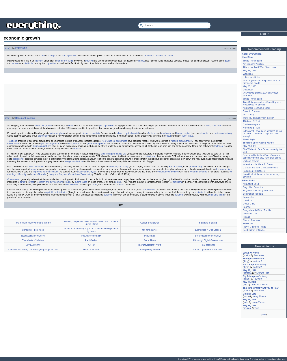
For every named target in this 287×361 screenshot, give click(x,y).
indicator (39, 60)
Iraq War (247, 207)
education (204, 133)
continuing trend (216, 194)
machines (166, 133)
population (51, 63)
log (245, 284)
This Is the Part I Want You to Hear (260, 67)
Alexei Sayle (249, 139)
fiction (246, 279)
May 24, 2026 (249, 146)
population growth (50, 143)
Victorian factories (198, 171)
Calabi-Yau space (251, 124)
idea (7, 48)
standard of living (64, 60)
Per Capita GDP (69, 55)
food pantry (248, 114)
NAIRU (91, 245)
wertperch (257, 261)
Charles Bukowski (251, 220)
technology (43, 136)
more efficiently (38, 174)
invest (31, 182)
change (51, 55)
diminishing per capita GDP (114, 153)
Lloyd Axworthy (33, 245)
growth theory (195, 166)
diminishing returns (42, 146)
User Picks (247, 57)
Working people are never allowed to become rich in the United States (91, 222)
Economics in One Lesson (208, 230)
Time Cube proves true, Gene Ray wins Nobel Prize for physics (262, 103)
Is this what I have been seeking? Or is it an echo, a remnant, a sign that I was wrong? (263, 133)
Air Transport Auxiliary (253, 64)
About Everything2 (252, 54)
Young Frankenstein (252, 60)
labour (120, 133)
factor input (187, 136)
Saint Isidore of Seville (254, 230)
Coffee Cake (249, 203)
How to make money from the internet (33, 223)
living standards (213, 125)
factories (152, 133)
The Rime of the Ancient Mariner (258, 143)
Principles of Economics (80, 174)
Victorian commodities (168, 171)
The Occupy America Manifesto (208, 249)
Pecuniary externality (91, 236)
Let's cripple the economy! (208, 236)
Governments (13, 179)
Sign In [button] (264, 33)
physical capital (131, 133)
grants (118, 182)
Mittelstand (149, 236)
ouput (168, 136)
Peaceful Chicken (259, 284)
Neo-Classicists (36, 166)
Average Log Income (149, 249)
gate (257, 308)
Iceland (246, 217)
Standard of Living (208, 223)
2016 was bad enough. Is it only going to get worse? (33, 249)
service (15, 63)
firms (22, 182)
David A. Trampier (251, 111)
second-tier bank (91, 249)
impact (141, 60)
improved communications (45, 171)
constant (77, 148)
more (263, 314)
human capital (183, 133)
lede (246, 302)
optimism (177, 182)
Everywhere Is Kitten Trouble (257, 210)
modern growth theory (181, 141)
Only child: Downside (253, 187)
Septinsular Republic (253, 194)
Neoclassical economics (33, 236)
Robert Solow (175, 166)
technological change (119, 166)
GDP (70, 125)
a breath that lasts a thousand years (260, 167)
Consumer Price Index (33, 230)
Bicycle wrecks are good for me (258, 190)
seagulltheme (259, 296)
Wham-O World (251, 253)
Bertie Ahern (150, 240)
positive (89, 60)
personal (248, 273)
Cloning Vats (249, 294)
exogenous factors (74, 161)
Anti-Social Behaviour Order (256, 108)
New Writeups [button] (264, 246)
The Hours (248, 223)
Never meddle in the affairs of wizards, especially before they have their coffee (262, 156)
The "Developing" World (149, 245)
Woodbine (248, 74)
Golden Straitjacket (149, 223)
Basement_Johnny (25, 118)
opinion (247, 308)
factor (33, 169)
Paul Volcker (91, 240)
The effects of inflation (33, 240)
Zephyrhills (248, 197)
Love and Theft (250, 213)
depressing (18, 159)
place (246, 296)
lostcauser (259, 255)
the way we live (223, 169)
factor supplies (57, 133)
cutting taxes (81, 182)
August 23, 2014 (251, 184)
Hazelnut (258, 279)
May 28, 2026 (249, 70)
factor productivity (91, 133)
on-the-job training (223, 133)
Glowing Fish (262, 273)
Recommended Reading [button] (264, 49)
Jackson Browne (251, 161)
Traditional (12, 141)
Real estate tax (208, 245)
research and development (50, 182)
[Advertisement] (143, 9)
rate (43, 55)
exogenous (73, 143)
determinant (13, 143)
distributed (29, 63)
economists (121, 141)
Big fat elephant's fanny (255, 276)
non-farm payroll (150, 230)
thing (246, 261)
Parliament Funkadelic (254, 171)
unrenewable (149, 189)
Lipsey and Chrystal (86, 171)
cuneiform (248, 200)
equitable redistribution (56, 192)
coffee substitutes (251, 77)
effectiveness (72, 184)
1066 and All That (251, 121)
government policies (97, 143)
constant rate (149, 156)
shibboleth (248, 89)
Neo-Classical (108, 141)
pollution (108, 194)
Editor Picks (248, 180)
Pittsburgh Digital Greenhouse (208, 240)
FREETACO (21, 48)
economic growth (43, 125)
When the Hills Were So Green (258, 164)
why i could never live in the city (258, 118)
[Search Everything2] (174, 25)
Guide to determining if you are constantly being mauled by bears (91, 229)
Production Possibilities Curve (158, 55)
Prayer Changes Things (254, 227)
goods (228, 60)
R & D (67, 182)
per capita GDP (106, 125)
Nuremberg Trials (251, 127)
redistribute (200, 192)
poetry (247, 255)
